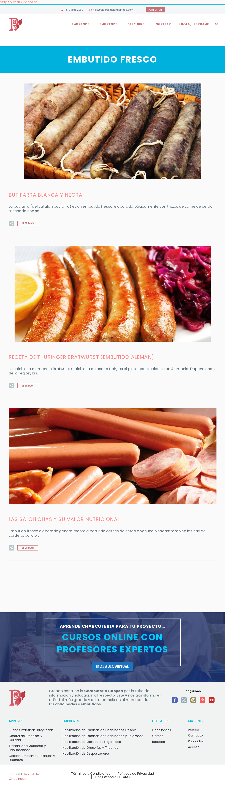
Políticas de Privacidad (136, 773)
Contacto (195, 735)
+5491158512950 (73, 10)
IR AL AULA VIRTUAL (112, 666)
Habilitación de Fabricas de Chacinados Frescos (100, 730)
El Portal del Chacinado (24, 776)
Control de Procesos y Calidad (25, 738)
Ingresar (162, 24)
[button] (11, 223)
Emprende (108, 24)
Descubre (135, 24)
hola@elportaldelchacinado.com (113, 10)
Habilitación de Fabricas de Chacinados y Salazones (103, 736)
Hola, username (195, 24)
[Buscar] (216, 24)
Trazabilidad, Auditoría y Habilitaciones (27, 748)
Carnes (157, 736)
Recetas (158, 742)
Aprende (81, 24)
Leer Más (28, 223)
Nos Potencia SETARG (112, 777)
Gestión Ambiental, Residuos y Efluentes (32, 758)
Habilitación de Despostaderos (86, 753)
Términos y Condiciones (90, 773)
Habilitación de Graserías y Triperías (90, 748)
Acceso (193, 747)
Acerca (193, 729)
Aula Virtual (155, 10)
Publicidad (196, 741)
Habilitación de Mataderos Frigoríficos (92, 742)
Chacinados (161, 730)
